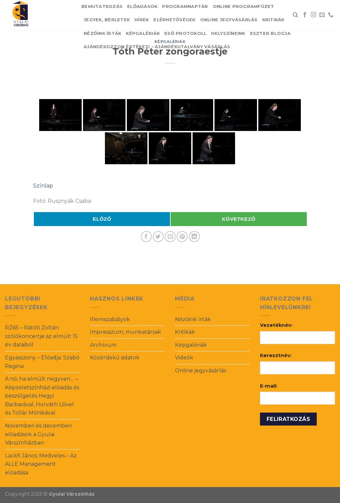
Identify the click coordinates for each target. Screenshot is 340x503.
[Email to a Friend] (170, 236)
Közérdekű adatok (114, 357)
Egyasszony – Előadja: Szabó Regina (42, 361)
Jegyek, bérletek (107, 19)
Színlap (43, 186)
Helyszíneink (228, 33)
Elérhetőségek (174, 19)
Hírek (141, 19)
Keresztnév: (276, 355)
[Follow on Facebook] (304, 15)
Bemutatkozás (102, 6)
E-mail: (268, 386)
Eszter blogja (270, 33)
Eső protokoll (185, 33)
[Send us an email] (322, 15)
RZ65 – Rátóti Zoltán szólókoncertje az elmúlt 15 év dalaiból (41, 336)
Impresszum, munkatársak (125, 332)
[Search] (295, 15)
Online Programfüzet (243, 6)
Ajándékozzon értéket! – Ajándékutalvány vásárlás (157, 46)
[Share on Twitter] (158, 236)
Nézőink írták (102, 33)
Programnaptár (185, 6)
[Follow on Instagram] (313, 15)
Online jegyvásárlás (229, 19)
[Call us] (330, 15)
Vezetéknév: (276, 325)
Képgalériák (143, 33)
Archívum (103, 345)
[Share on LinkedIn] (194, 236)
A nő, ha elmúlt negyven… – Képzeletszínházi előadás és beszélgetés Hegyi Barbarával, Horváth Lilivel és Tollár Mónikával (42, 396)
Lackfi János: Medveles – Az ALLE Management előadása (41, 464)
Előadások (142, 6)
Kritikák (273, 19)
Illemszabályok (110, 319)
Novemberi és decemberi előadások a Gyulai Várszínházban (38, 434)
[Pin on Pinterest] (182, 236)
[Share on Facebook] (146, 236)
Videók (184, 357)
